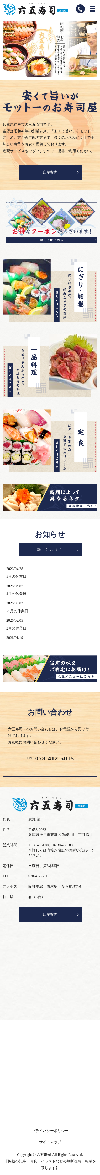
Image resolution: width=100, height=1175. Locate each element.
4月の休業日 (16, 594)
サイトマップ (50, 1142)
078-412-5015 (54, 758)
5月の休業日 (16, 576)
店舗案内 (50, 172)
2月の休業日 (16, 628)
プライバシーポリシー (50, 1131)
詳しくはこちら (50, 550)
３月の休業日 (17, 611)
